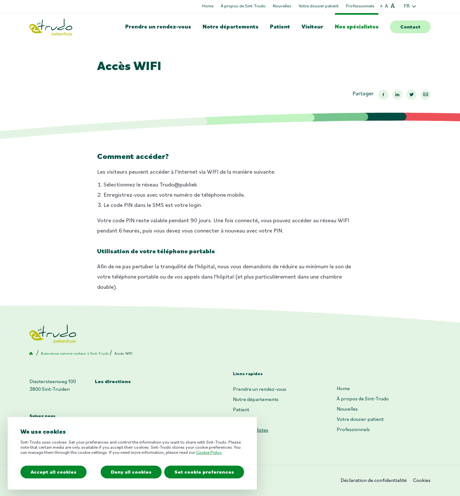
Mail (425, 95)
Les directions (113, 381)
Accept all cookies (53, 472)
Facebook (383, 95)
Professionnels (360, 6)
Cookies (422, 480)
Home (207, 6)
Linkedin (397, 95)
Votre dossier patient (319, 6)
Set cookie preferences (204, 472)
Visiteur (312, 27)
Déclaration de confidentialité (374, 480)
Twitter (411, 95)
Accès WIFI (123, 354)
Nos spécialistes (357, 27)
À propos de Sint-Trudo (243, 6)
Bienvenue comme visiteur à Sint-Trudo (75, 354)
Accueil (32, 354)
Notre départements (230, 27)
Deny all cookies (131, 472)
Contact (410, 27)
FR (407, 6)
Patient (280, 27)
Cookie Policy (209, 452)
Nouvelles (282, 6)
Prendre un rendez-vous (158, 27)
